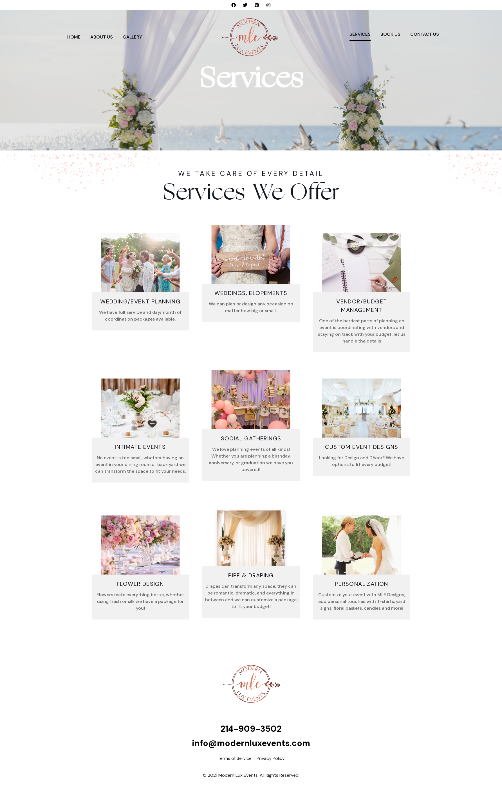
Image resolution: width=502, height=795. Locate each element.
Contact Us (424, 34)
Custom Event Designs (361, 447)
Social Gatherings (251, 438)
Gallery (132, 37)
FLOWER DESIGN (140, 583)
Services (360, 34)
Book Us (390, 34)
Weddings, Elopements (250, 293)
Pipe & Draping (251, 575)
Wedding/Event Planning (140, 301)
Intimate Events (140, 447)
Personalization (361, 583)
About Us (101, 37)
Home (73, 37)
